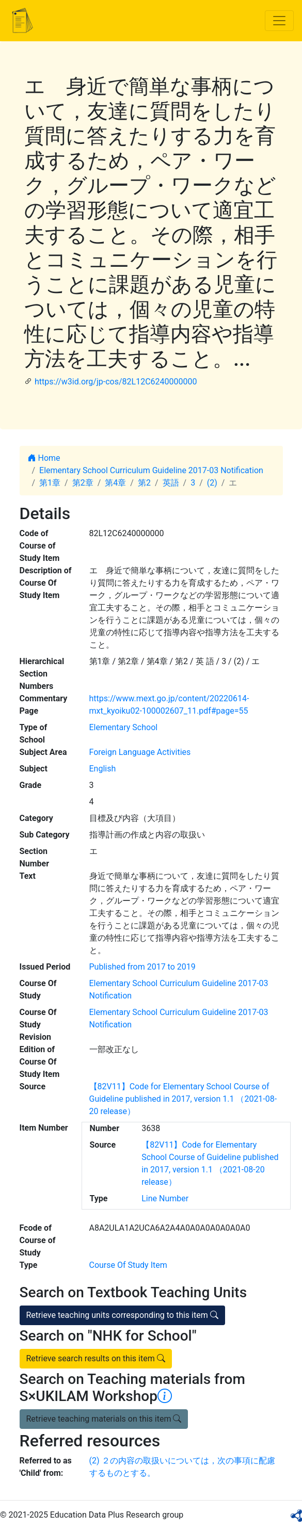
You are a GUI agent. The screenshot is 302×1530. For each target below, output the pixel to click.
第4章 (115, 483)
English (102, 769)
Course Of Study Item (128, 1265)
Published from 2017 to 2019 (142, 967)
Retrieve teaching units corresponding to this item (122, 1315)
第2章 (82, 483)
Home (44, 458)
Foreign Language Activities (140, 752)
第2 (144, 483)
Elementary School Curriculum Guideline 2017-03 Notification (151, 470)
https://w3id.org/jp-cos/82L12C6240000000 (116, 381)
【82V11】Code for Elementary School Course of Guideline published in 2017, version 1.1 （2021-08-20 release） (183, 1099)
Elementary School (123, 727)
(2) (212, 483)
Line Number (164, 1198)
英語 (171, 483)
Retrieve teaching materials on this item (104, 1419)
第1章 (49, 483)
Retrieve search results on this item (95, 1358)
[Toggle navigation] (279, 20)
